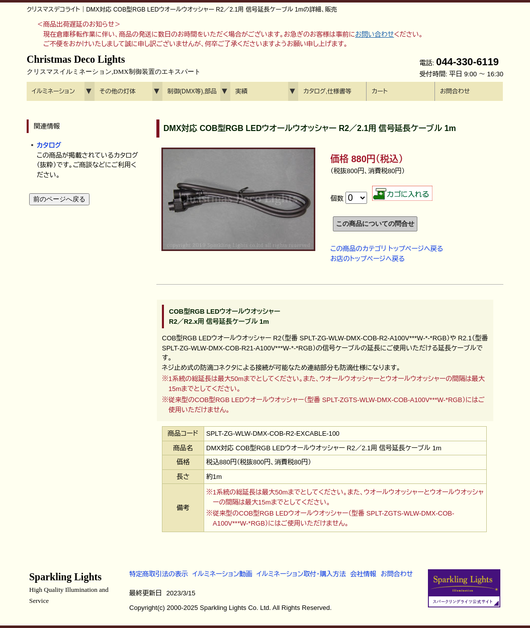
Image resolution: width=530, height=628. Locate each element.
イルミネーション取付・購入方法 (300, 574)
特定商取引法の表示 (158, 574)
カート (380, 91)
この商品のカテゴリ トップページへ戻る (386, 249)
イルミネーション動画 (222, 574)
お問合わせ (455, 91)
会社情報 (363, 574)
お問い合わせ (374, 34)
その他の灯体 (117, 91)
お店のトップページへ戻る (367, 259)
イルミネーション (53, 91)
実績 (241, 91)
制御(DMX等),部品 (192, 91)
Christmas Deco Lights (114, 65)
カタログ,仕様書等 (327, 91)
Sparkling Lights (69, 587)
